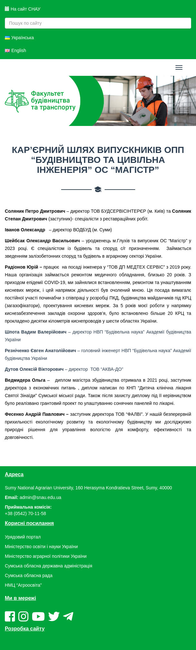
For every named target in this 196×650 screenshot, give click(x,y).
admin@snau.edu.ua (40, 497)
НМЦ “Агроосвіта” (23, 585)
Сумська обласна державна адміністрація (48, 565)
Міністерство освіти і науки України (41, 546)
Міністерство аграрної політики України (46, 556)
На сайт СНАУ (22, 9)
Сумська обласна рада (28, 575)
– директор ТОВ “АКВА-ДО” (64, 369)
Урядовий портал (23, 536)
